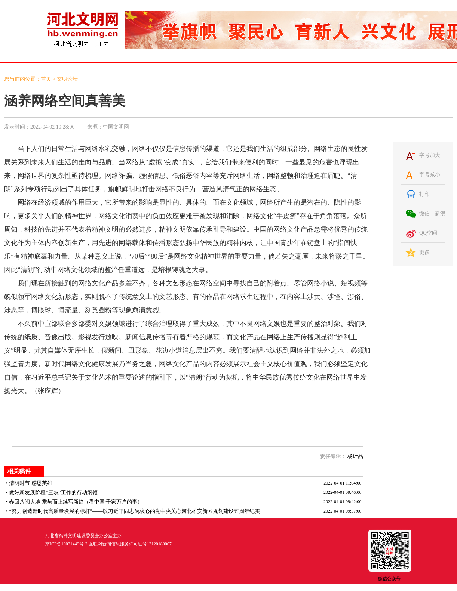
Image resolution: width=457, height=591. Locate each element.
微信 (424, 213)
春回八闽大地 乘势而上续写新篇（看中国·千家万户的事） (75, 502)
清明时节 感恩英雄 (30, 483)
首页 (46, 79)
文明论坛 (67, 79)
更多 (424, 252)
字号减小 (429, 174)
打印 (424, 194)
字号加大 (429, 155)
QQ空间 (428, 233)
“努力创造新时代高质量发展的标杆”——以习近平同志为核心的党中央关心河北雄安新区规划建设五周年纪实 (134, 511)
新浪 (440, 213)
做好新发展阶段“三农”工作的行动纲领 (53, 492)
